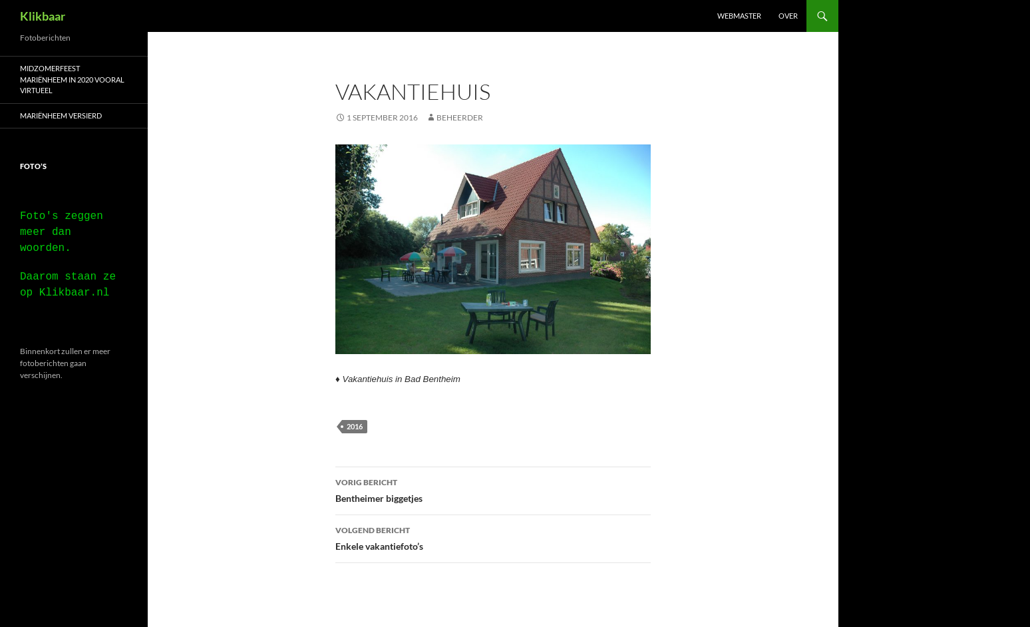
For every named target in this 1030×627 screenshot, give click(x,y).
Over (788, 15)
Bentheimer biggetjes (493, 489)
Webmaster (739, 15)
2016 (355, 426)
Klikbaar (42, 16)
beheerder (459, 117)
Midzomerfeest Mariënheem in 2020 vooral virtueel (72, 79)
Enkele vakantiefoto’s (493, 537)
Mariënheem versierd (61, 115)
